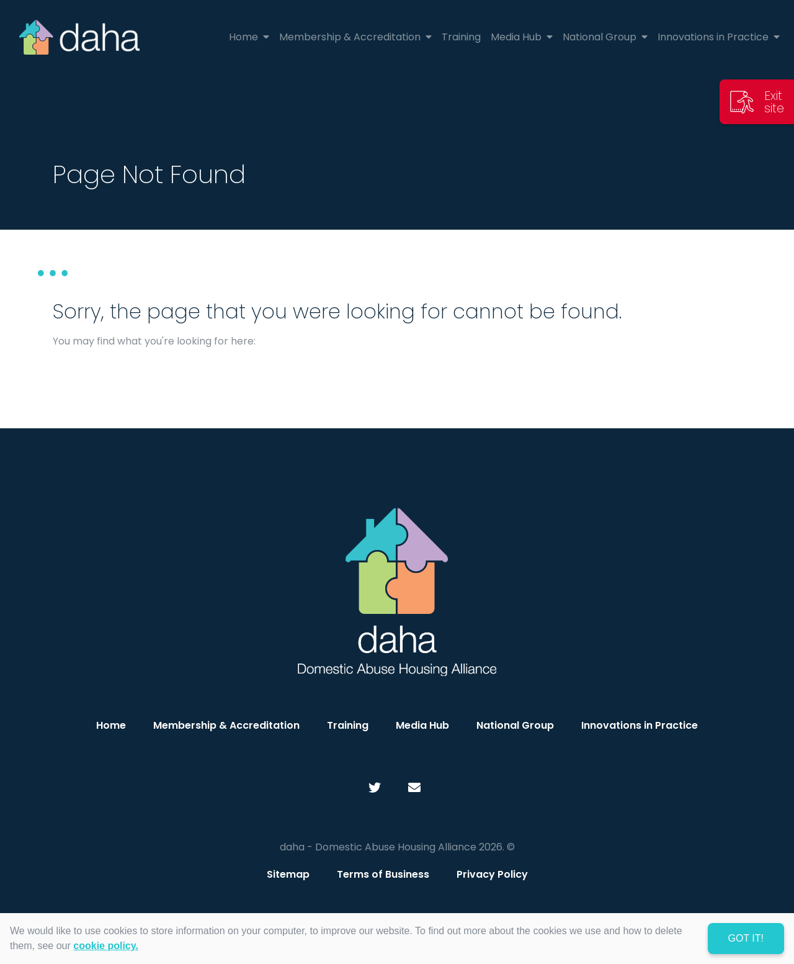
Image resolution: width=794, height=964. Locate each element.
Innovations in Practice (639, 725)
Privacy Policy (492, 874)
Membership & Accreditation (226, 725)
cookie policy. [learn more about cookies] (105, 945)
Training (347, 725)
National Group (515, 725)
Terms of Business (383, 874)
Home (111, 725)
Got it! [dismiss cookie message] (746, 938)
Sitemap (288, 874)
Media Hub (422, 725)
